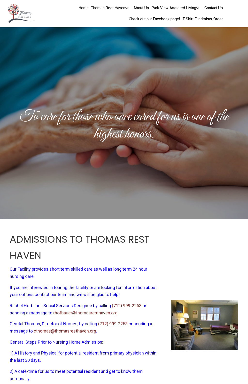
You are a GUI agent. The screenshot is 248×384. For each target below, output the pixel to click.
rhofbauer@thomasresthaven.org (85, 312)
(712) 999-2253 (126, 305)
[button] (127, 8)
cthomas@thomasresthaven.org (65, 330)
